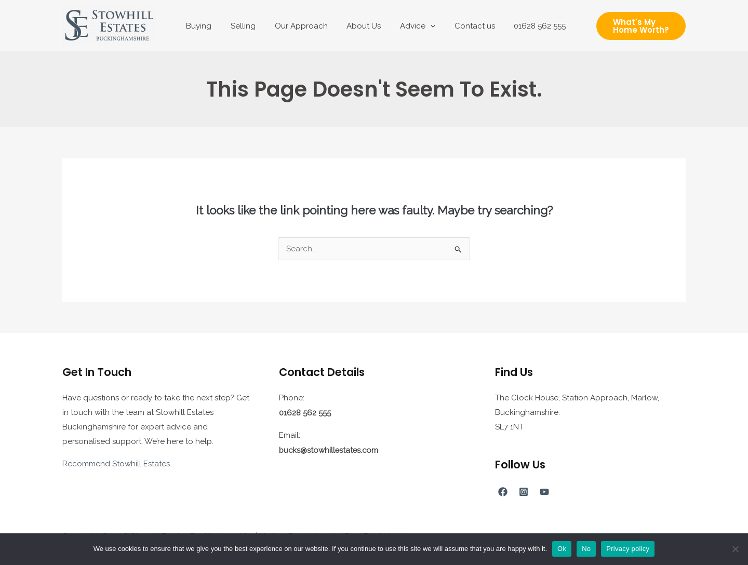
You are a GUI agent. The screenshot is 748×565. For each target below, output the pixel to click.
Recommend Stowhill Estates (116, 463)
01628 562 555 (528, 26)
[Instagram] (523, 492)
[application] (425, 26)
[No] (735, 549)
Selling (248, 26)
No (586, 549)
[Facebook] (503, 492)
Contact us (466, 26)
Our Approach (302, 26)
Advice (412, 26)
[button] (634, 26)
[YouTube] (544, 492)
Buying (207, 26)
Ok (561, 549)
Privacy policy (627, 549)
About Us (362, 26)
